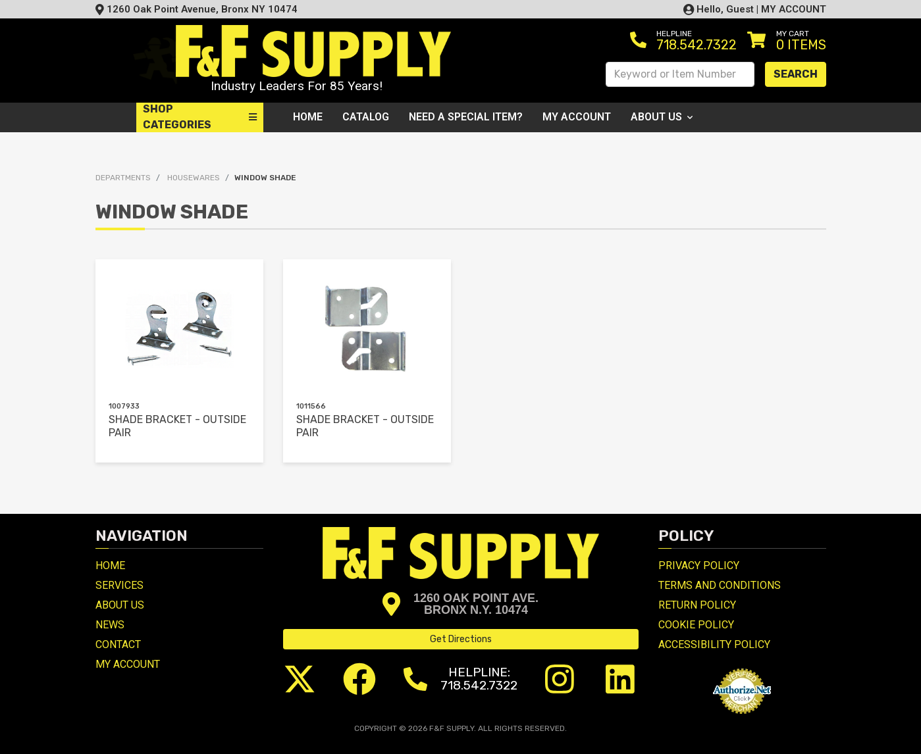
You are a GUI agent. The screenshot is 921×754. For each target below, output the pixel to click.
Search (796, 74)
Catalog (365, 117)
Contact (118, 644)
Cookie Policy (696, 624)
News (109, 624)
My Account (576, 117)
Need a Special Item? (466, 117)
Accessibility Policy (714, 644)
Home (308, 117)
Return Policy (697, 605)
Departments (123, 177)
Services (119, 585)
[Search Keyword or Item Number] (680, 74)
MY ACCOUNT (793, 9)
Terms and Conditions (719, 585)
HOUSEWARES (193, 177)
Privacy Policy (698, 565)
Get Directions (461, 639)
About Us (662, 117)
